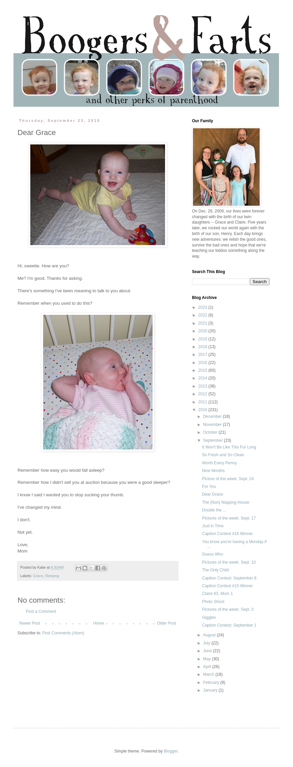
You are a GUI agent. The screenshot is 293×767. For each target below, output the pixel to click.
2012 (203, 394)
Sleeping (52, 576)
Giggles (209, 617)
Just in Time (213, 526)
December (213, 416)
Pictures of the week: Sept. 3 (228, 609)
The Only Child (215, 570)
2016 (203, 362)
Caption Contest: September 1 (229, 625)
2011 (203, 402)
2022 (203, 315)
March (209, 674)
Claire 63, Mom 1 (217, 593)
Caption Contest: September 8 (229, 578)
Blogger (170, 751)
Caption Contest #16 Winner (227, 533)
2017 (203, 354)
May (207, 659)
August (210, 635)
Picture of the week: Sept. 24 (228, 478)
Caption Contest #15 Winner (227, 585)
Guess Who (212, 554)
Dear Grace (212, 494)
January (211, 690)
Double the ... (214, 510)
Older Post (166, 623)
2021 (203, 323)
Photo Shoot (213, 601)
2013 (203, 386)
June (208, 650)
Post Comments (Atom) (63, 633)
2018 (203, 346)
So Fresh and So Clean (223, 455)
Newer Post (29, 623)
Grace (38, 576)
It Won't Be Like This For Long (229, 447)
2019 (203, 339)
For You (209, 486)
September (213, 440)
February (211, 682)
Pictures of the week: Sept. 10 (229, 562)
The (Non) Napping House (225, 502)
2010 (203, 409)
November (213, 424)
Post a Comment (41, 611)
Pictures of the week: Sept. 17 (229, 518)
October (211, 432)
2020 (203, 331)
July (207, 643)
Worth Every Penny (219, 463)
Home (98, 623)
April (207, 666)
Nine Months (213, 470)
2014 (203, 378)
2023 (203, 307)
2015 (203, 370)
